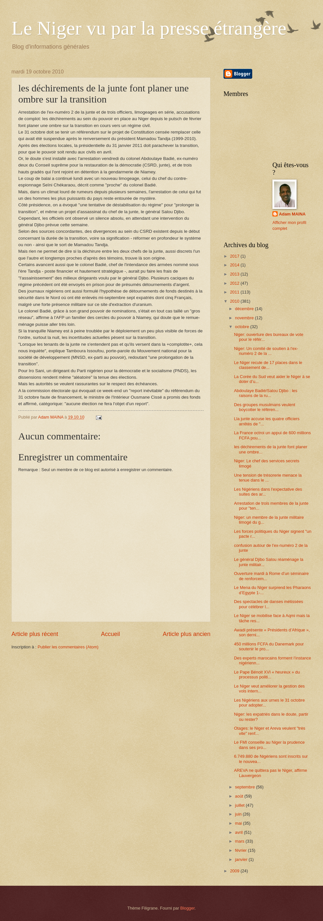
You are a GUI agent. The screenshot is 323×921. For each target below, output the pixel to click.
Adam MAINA (292, 214)
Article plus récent (34, 634)
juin (239, 814)
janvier (242, 859)
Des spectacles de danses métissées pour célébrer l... (268, 604)
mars (240, 841)
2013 (235, 274)
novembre (245, 317)
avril (239, 832)
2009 (235, 870)
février (241, 850)
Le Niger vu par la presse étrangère (148, 28)
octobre (242, 326)
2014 (235, 264)
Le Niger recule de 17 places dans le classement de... (268, 365)
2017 (235, 256)
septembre (245, 787)
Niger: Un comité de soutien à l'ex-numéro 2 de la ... (266, 351)
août (239, 796)
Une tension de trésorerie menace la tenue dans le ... (268, 478)
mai (239, 823)
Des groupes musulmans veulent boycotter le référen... (264, 407)
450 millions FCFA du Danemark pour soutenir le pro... (269, 646)
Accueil (110, 634)
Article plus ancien (186, 634)
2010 (235, 301)
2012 (235, 283)
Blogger (187, 908)
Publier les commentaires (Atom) (68, 646)
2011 (235, 292)
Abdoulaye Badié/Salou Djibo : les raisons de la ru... (265, 393)
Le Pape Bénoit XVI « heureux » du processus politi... (267, 674)
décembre (245, 308)
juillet (240, 805)
